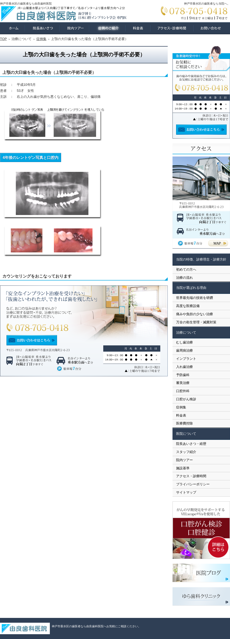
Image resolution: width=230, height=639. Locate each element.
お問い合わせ (212, 28)
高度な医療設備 (188, 306)
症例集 (181, 407)
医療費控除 (184, 423)
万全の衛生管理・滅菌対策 (196, 322)
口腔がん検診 (186, 399)
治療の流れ (184, 277)
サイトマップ (186, 492)
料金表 (181, 415)
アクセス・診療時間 (191, 476)
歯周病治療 (184, 350)
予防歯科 (183, 375)
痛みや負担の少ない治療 (194, 314)
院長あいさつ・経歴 (191, 444)
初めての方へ (186, 269)
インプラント (186, 358)
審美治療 (183, 383)
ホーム (12, 28)
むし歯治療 (184, 342)
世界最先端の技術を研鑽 (194, 298)
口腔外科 (183, 391)
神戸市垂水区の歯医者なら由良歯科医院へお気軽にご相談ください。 (96, 626)
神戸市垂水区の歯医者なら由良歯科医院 (26, 3)
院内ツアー (184, 460)
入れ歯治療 (184, 367)
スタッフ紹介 (186, 452)
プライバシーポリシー (193, 484)
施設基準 (183, 468)
